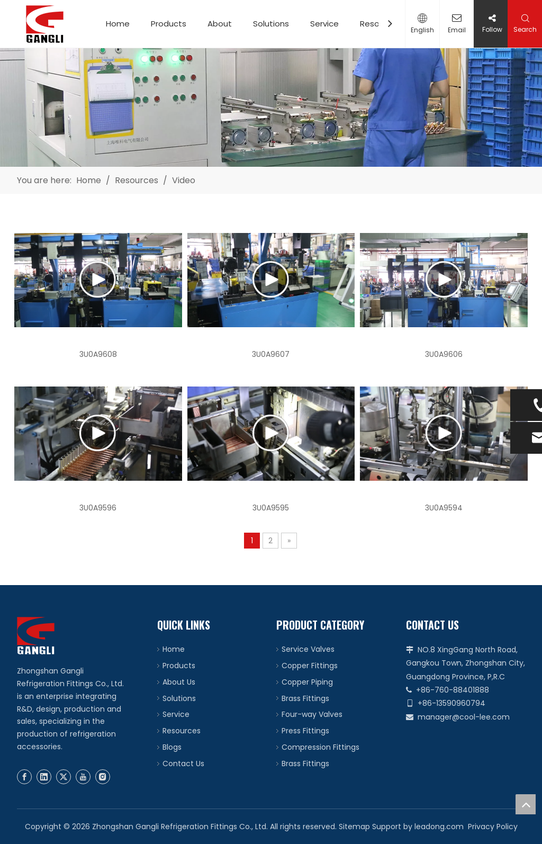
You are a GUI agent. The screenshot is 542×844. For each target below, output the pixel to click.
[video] (271, 107)
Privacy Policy (493, 826)
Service (324, 23)
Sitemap (354, 826)
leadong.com (439, 826)
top (526, 804)
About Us (178, 682)
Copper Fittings (310, 665)
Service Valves (308, 649)
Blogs (172, 747)
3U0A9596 (97, 507)
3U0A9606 (444, 354)
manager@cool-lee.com (464, 717)
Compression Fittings (320, 747)
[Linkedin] (44, 776)
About (219, 23)
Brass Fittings (305, 698)
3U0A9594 (444, 507)
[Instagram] (102, 776)
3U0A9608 (98, 354)
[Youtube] (83, 776)
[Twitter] (63, 776)
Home (118, 23)
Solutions (271, 23)
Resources (181, 730)
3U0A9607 (271, 354)
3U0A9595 (270, 507)
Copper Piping (307, 682)
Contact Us (183, 763)
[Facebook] (24, 776)
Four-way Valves (312, 714)
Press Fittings (305, 730)
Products (168, 23)
